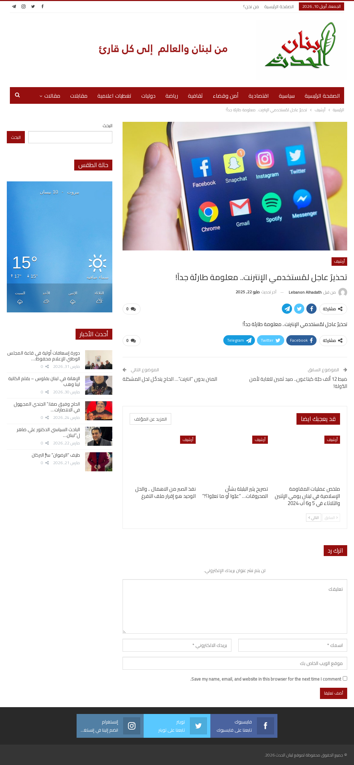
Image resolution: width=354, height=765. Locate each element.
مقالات (52, 96)
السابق (331, 517)
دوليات (148, 96)
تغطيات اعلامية (114, 96)
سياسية (287, 96)
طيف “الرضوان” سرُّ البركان (56, 455)
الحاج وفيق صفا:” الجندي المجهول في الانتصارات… (47, 407)
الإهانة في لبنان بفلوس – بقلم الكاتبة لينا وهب (44, 381)
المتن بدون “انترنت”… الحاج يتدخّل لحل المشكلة (170, 379)
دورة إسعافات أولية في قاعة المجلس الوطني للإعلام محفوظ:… (43, 355)
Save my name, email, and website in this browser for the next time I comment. (265, 679)
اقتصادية (258, 96)
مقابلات (78, 96)
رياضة (171, 96)
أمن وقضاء (226, 96)
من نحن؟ (251, 6)
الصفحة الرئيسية (279, 6)
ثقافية (195, 96)
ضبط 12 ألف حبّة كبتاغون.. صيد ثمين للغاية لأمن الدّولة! (298, 382)
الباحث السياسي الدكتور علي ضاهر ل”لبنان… (48, 432)
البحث (107, 125)
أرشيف (339, 261)
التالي (313, 517)
